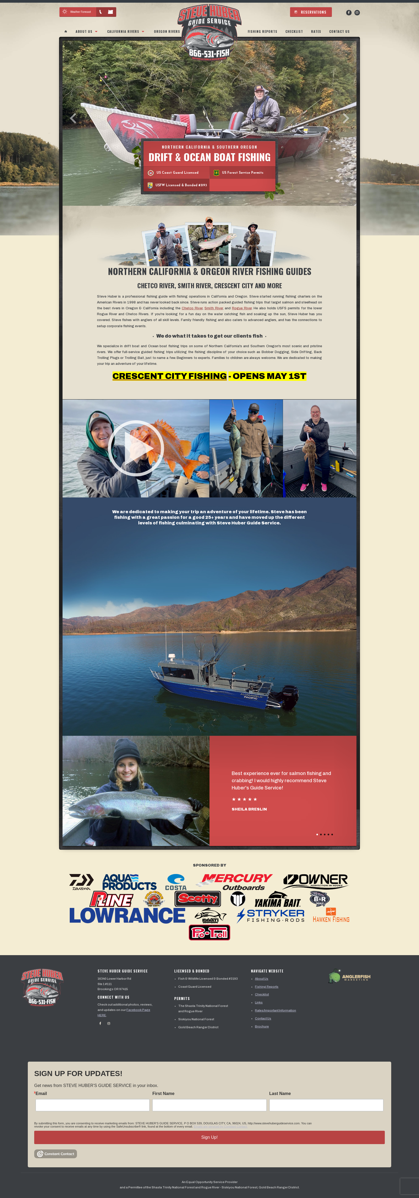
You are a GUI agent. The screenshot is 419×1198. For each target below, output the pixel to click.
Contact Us (339, 31)
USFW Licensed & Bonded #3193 (177, 185)
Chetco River (192, 308)
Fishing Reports (262, 31)
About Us (84, 31)
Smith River (213, 308)
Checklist (294, 31)
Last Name (280, 1094)
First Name (163, 1094)
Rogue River (242, 308)
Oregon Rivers (167, 31)
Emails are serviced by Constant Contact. (221, 1126)
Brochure (262, 1026)
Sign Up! (209, 1137)
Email (41, 1094)
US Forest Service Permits (238, 173)
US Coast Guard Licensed (173, 173)
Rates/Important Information (275, 1010)
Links (259, 1002)
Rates (316, 31)
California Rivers (123, 31)
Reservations (310, 12)
